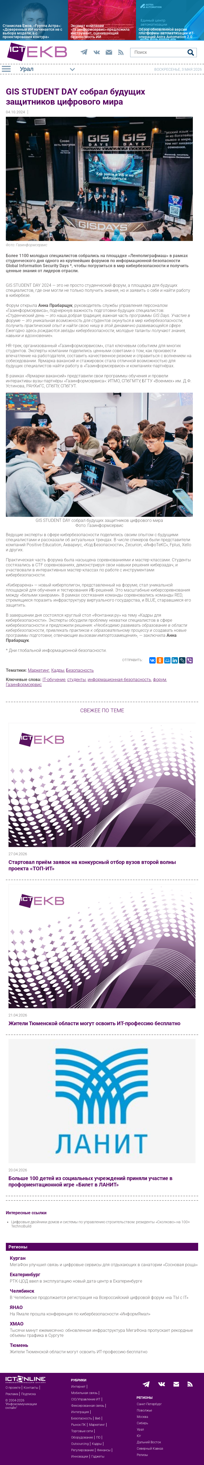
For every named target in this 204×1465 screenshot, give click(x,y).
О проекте (13, 1388)
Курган (18, 1258)
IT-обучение (53, 679)
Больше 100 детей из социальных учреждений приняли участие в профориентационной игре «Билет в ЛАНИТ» (90, 1181)
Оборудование (82, 1437)
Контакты (31, 1388)
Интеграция (80, 1412)
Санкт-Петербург (149, 1404)
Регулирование (82, 1450)
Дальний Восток (149, 1442)
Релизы (142, 1455)
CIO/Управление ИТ (85, 1399)
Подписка (28, 1394)
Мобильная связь (84, 1393)
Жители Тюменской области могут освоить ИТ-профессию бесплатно (94, 1023)
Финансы (103, 1450)
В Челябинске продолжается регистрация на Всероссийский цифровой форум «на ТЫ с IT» (99, 1297)
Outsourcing (80, 1444)
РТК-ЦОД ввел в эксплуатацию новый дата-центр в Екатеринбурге (76, 1281)
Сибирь (142, 1423)
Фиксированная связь (87, 1406)
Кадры (57, 670)
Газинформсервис (24, 684)
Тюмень (19, 1345)
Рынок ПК (78, 1425)
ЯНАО (16, 1307)
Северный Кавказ (150, 1448)
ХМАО (16, 1324)
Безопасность (80, 670)
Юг (139, 1436)
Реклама (12, 1394)
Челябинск (22, 1291)
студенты (76, 679)
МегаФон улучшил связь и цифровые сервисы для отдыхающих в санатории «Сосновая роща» (104, 1264)
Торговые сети (82, 1431)
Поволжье (144, 1410)
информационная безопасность (119, 679)
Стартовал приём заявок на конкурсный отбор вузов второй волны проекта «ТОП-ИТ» (92, 865)
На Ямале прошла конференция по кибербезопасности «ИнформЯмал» (80, 1313)
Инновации (79, 1456)
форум (159, 679)
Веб (97, 1418)
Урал (140, 1429)
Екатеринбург (25, 1274)
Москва (142, 1417)
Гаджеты (97, 1456)
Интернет (78, 1386)
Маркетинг (38, 670)
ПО (98, 1437)
